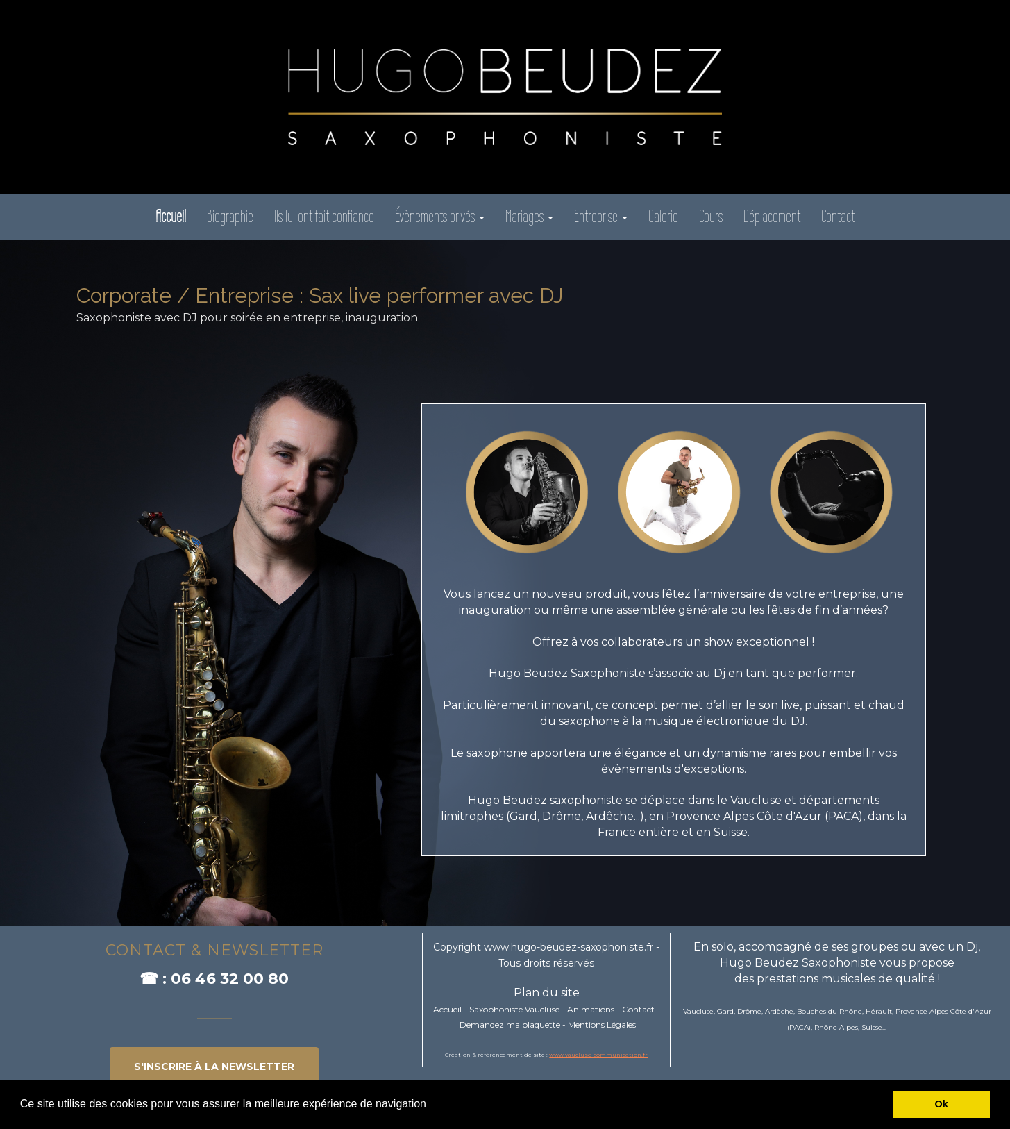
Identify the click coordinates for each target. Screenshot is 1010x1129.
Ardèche (779, 1011)
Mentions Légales (602, 1024)
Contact (838, 216)
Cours (711, 216)
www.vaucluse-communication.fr (598, 1054)
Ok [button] (941, 1104)
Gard (725, 1011)
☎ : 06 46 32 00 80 (214, 978)
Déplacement (771, 216)
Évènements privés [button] (440, 216)
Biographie (230, 216)
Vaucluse (698, 1011)
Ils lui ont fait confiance (324, 216)
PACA (799, 1027)
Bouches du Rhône (829, 1011)
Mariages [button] (529, 216)
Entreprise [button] (601, 216)
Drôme (749, 1011)
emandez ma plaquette (513, 1024)
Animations (590, 1009)
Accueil (447, 1009)
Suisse (871, 1027)
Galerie (663, 216)
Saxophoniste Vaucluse (514, 1009)
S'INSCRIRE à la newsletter (214, 1066)
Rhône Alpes (836, 1027)
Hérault (879, 1011)
